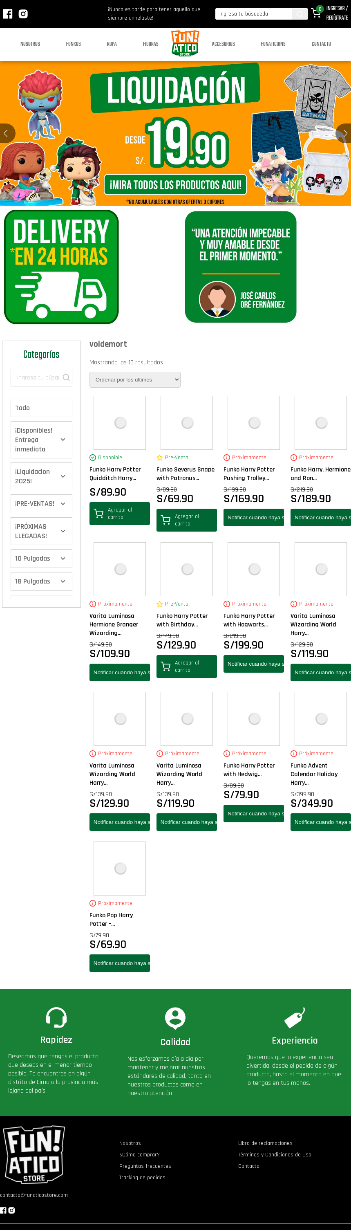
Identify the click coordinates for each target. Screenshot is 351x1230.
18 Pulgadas (32, 581)
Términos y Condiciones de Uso (274, 1154)
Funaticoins (273, 44)
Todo (22, 408)
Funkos (73, 44)
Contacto (321, 44)
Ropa (112, 44)
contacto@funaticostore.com (34, 1195)
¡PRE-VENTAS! (34, 503)
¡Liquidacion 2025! (32, 476)
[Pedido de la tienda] (135, 380)
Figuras (151, 44)
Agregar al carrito (113, 513)
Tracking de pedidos (142, 1177)
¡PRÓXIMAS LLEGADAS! (31, 531)
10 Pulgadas (32, 558)
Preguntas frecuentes (145, 1166)
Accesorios (223, 44)
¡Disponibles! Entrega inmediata (33, 440)
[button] (345, 133)
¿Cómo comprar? (139, 1154)
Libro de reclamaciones (265, 1143)
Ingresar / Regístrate (337, 13)
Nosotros (30, 44)
